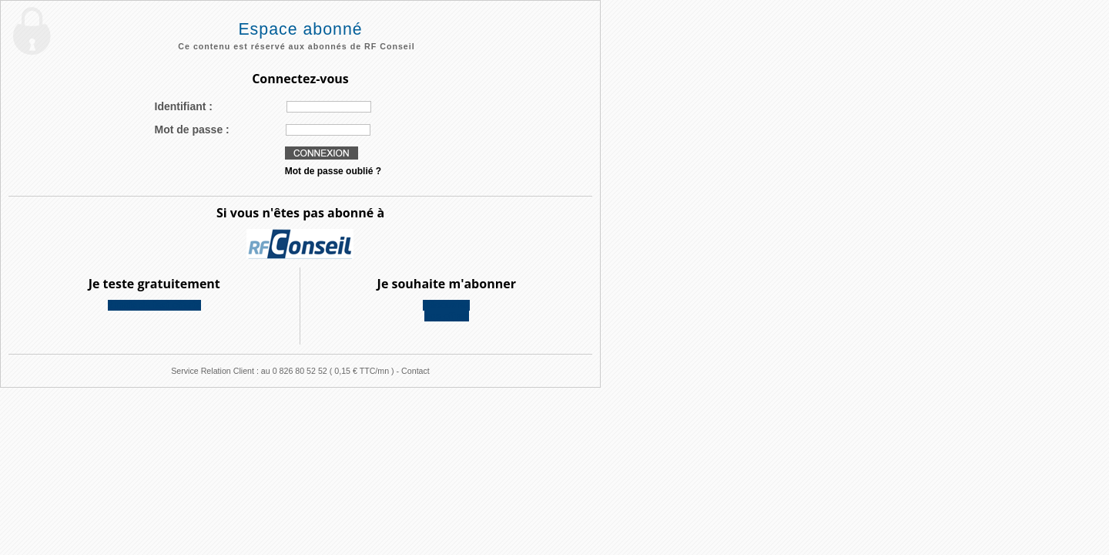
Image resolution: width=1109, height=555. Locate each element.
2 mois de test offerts (154, 305)
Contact (415, 370)
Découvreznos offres (446, 310)
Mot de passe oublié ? (333, 171)
